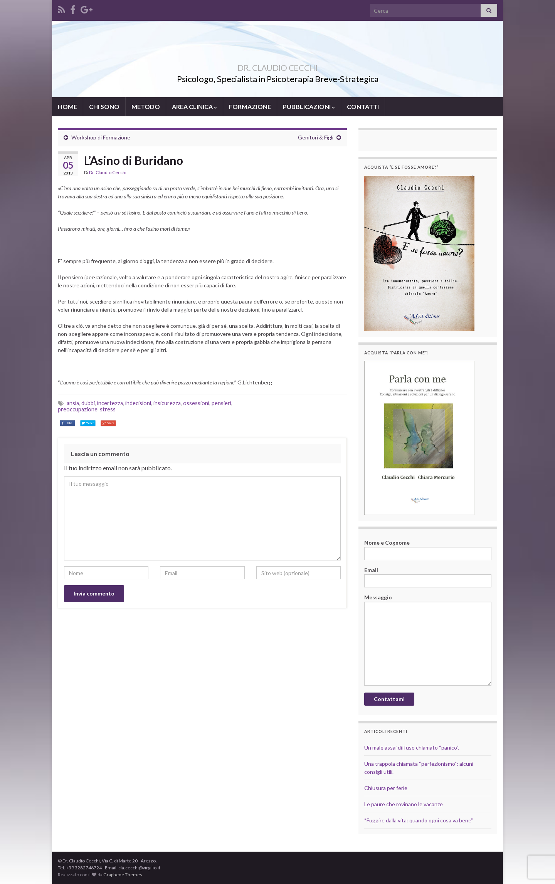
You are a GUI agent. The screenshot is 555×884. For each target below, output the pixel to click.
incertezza (110, 403)
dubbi (88, 403)
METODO (145, 106)
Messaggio (427, 640)
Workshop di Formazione (100, 137)
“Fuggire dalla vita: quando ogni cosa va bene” (418, 820)
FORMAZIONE (250, 106)
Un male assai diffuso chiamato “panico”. (411, 747)
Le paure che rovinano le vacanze (403, 804)
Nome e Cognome (427, 549)
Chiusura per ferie (385, 788)
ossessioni (196, 403)
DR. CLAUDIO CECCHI (277, 66)
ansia (73, 403)
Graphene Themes (122, 874)
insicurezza (167, 403)
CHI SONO (104, 106)
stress (108, 409)
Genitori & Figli (315, 137)
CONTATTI (363, 106)
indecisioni (138, 403)
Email (427, 577)
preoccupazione (78, 409)
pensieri (221, 403)
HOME (67, 106)
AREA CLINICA (194, 106)
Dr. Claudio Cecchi (107, 172)
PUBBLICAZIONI (309, 106)
